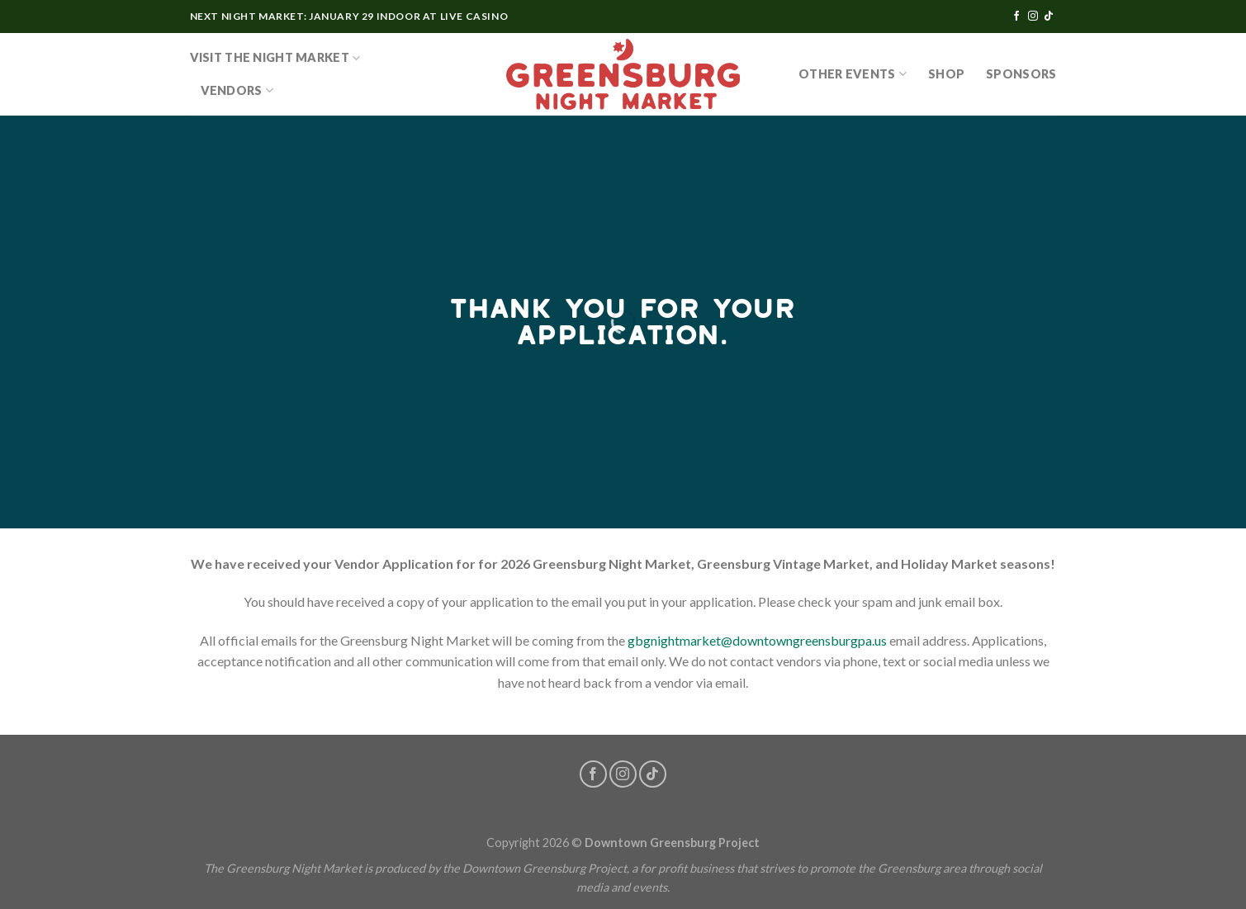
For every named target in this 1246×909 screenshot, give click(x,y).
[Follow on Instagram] (1033, 16)
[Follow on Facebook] (1016, 16)
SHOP (946, 74)
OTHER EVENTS (852, 74)
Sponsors (1021, 74)
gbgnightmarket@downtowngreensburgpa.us (757, 640)
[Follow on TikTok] (1049, 16)
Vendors (237, 90)
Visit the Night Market (275, 58)
